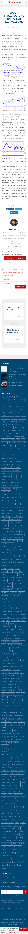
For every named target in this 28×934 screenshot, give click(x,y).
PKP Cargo (10, 739)
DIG (10, 537)
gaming (4, 580)
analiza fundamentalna (15, 455)
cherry (4, 510)
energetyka (5, 559)
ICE (13, 617)
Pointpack (15, 743)
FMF (10, 571)
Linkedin (14, 212)
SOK (20, 791)
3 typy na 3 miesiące (18, 436)
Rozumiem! (23, 929)
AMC (18, 449)
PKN (3, 736)
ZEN (21, 862)
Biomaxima (5, 482)
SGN (18, 782)
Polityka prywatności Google (7, 272)
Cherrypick (12, 510)
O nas (15, 908)
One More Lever (12, 712)
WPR (24, 856)
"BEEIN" (10, 406)
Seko (3, 779)
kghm (3, 638)
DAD (13, 528)
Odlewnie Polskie (7, 709)
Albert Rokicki (13, 26)
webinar (21, 844)
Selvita (22, 779)
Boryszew (21, 495)
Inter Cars (12, 623)
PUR (8, 755)
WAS (8, 844)
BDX (19, 476)
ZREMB (4, 868)
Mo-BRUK (5, 681)
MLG (19, 675)
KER (8, 635)
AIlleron (12, 446)
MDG (13, 663)
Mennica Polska (6, 669)
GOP (20, 586)
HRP (3, 617)
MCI (3, 663)
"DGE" (21, 409)
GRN (18, 596)
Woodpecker (11, 856)
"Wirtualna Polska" (7, 433)
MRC (19, 690)
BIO (9, 479)
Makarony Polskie (7, 657)
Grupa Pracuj (18, 605)
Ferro (17, 568)
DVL (20, 547)
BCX (14, 476)
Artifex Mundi (6, 467)
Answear (4, 461)
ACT (23, 440)
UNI (15, 831)
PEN (11, 727)
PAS (3, 721)
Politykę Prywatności (12, 899)
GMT (15, 586)
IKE (3, 620)
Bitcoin (11, 485)
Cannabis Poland (14, 501)
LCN (17, 648)
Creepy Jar (19, 522)
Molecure (18, 681)
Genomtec (12, 580)
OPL (21, 712)
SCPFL (4, 776)
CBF (3, 507)
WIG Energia (17, 847)
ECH (3, 553)
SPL (10, 795)
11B (3, 436)
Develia (4, 537)
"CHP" (9, 409)
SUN (8, 810)
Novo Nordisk (17, 703)
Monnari (10, 684)
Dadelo (19, 528)
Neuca (4, 697)
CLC (8, 513)
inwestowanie (6, 626)
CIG (3, 513)
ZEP (10, 865)
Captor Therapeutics (8, 504)
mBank (12, 660)
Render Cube (6, 764)
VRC (3, 844)
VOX (15, 840)
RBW (23, 761)
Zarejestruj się (20, 258)
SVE (11, 813)
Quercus (9, 761)
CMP (3, 516)
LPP (10, 651)
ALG (24, 446)
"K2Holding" (5, 418)
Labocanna (5, 648)
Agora (19, 443)
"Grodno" (10, 412)
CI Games (20, 510)
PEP (21, 727)
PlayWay (18, 739)
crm (16, 525)
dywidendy (14, 550)
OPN (3, 715)
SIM (10, 785)
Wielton (4, 847)
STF (17, 807)
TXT (18, 828)
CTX (21, 525)
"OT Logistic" (11, 421)
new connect (12, 697)
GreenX (12, 596)
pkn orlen (10, 736)
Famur (4, 568)
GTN (8, 608)
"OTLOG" (20, 421)
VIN (14, 837)
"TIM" (3, 430)
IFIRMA (23, 617)
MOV (16, 687)
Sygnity (4, 816)
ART (18, 464)
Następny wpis (14, 323)
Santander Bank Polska (17, 770)
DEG (10, 534)
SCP (22, 773)
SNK (10, 791)
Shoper (4, 785)
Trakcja (4, 828)
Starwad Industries (7, 807)
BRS (8, 498)
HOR (16, 614)
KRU (9, 645)
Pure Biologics (16, 755)
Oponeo (10, 715)
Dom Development (7, 544)
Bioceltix (14, 479)
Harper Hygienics (7, 611)
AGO (14, 443)
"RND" (10, 427)
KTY (19, 645)
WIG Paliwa (17, 850)
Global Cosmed (6, 586)
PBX (3, 724)
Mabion (10, 654)
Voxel (20, 840)
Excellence (17, 565)
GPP (3, 589)
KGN (9, 638)
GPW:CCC (13, 593)
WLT (3, 856)
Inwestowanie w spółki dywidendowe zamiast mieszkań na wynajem (15, 383)
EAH (21, 550)
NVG (3, 706)
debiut (22, 531)
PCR (22, 724)
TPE (20, 825)
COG (14, 516)
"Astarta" (11, 403)
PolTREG (4, 752)
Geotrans (20, 580)
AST (14, 467)
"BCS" (3, 406)
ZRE (20, 865)
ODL (20, 706)
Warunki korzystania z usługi (18, 272)
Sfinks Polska (5, 782)
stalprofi (4, 804)
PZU (3, 758)
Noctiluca (18, 700)
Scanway (4, 773)
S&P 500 (4, 767)
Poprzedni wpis (14, 301)
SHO (23, 782)
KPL (22, 642)
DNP (14, 541)
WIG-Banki (5, 853)
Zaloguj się (10, 258)
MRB (14, 690)
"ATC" (18, 403)
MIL (22, 672)
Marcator (4, 660)
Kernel (14, 635)
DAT (3, 531)
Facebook (10, 209)
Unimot (4, 834)
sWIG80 (16, 813)
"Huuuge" (5, 415)
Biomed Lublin (15, 482)
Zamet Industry (6, 862)
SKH (11, 788)
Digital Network (18, 537)
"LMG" (4, 421)
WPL (18, 856)
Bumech (4, 501)
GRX (3, 608)
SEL (9, 779)
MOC (11, 681)
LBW (12, 648)
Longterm (8, 918)
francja (4, 574)
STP (21, 807)
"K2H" (23, 415)
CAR (18, 504)
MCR (8, 663)
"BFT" (3, 409)
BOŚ (3, 498)
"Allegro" (18, 397)
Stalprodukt (20, 801)
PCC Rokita (10, 724)
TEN (19, 819)
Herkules (4, 614)
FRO (10, 574)
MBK (18, 660)
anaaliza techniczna (13, 452)
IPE (13, 626)
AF (9, 443)
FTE (15, 574)
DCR (16, 531)
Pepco (4, 730)
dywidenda (5, 550)
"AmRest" (4, 400)
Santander (5, 770)
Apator (12, 461)
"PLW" (4, 427)
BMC (14, 489)
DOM (20, 541)
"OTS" (3, 424)
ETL (9, 562)
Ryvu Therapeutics (17, 764)
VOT (3, 840)
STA (23, 798)
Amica (4, 452)
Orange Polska (19, 715)
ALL (3, 449)
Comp (12, 522)
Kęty (19, 635)
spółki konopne (18, 795)
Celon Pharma (20, 507)
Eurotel (4, 565)
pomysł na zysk (14, 752)
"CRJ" (15, 409)
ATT (10, 470)
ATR (18, 467)
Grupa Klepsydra (7, 605)
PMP (3, 743)
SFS (13, 782)
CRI (11, 525)
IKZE (8, 620)
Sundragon (15, 810)
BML (19, 489)
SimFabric (16, 785)
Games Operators (16, 577)
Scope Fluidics (14, 773)
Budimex (22, 498)
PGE (10, 730)
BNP (8, 492)
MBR (23, 660)
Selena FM (15, 779)
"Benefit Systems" (20, 406)
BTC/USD (14, 498)
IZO (3, 629)
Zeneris (4, 865)
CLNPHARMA (20, 513)
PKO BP (23, 736)
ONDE (4, 712)
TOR (3, 825)
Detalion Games (18, 534)
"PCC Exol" (11, 424)
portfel (23, 752)
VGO (22, 834)
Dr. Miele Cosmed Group (9, 547)
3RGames (5, 440)
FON (15, 571)
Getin (3, 583)
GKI (15, 583)
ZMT (15, 865)
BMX (3, 492)
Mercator (16, 669)
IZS (3, 632)
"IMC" (17, 415)
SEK (20, 776)
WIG (10, 847)
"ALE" (12, 397)
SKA (23, 785)
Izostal (20, 629)
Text (17, 822)
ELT (12, 556)
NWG (14, 706)
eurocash (21, 562)
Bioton (4, 485)
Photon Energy (6, 733)
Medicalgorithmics (7, 666)
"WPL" (17, 433)
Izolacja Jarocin (11, 629)
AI (24, 443)
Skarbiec (4, 788)
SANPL (17, 767)
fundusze (21, 574)
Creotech (4, 525)
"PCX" (18, 424)
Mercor (4, 672)
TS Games (12, 828)
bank (3, 473)
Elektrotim (5, 556)
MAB (3, 654)
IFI (17, 617)
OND (21, 709)
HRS (8, 617)
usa (10, 834)
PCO (17, 724)
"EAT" (3, 412)
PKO (17, 736)
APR (8, 464)
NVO (9, 706)
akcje (18, 446)
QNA (8, 758)
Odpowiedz (20, 286)
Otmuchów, (11, 718)
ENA (17, 556)
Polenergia (5, 746)
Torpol (9, 825)
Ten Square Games (7, 822)
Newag (20, 697)
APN (3, 464)
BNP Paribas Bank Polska (9, 495)
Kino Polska (16, 638)
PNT (9, 743)
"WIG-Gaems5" (12, 430)
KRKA (3, 645)
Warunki (10, 908)
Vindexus (20, 837)
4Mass (12, 440)
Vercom (16, 834)
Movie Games (6, 690)
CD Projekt (10, 507)
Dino (3, 541)
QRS (3, 761)
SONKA (4, 795)
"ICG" (11, 415)
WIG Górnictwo (6, 850)
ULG (23, 828)
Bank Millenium (12, 473)
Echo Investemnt (12, 553)
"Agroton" (5, 397)
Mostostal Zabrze (7, 687)
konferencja (15, 642)
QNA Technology (17, 758)
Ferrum (4, 571)
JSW (3, 635)
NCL (18, 694)
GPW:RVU (5, 596)
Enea (22, 556)
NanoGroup (10, 694)
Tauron (13, 819)
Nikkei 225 (5, 700)
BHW (3, 479)
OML (15, 709)
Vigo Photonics (6, 837)
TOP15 (22, 822)
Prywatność (4, 908)
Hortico (23, 614)
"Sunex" (17, 427)
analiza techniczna (7, 458)
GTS (14, 608)
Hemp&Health (19, 611)
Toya (15, 825)
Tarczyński (5, 819)
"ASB (22, 400)
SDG (15, 776)
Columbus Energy (16, 519)
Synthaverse (12, 816)
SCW (9, 776)
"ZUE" (23, 433)
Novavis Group (6, 703)
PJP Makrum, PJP (18, 733)
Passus (9, 721)
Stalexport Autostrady (8, 801)
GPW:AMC (10, 589)
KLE (24, 638)
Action (4, 443)
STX (3, 810)
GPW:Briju (5, 593)
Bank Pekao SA (6, 476)
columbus (5, 519)
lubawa (16, 651)
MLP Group (5, 678)
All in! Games (10, 449)
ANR (16, 458)
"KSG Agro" (22, 418)
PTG (3, 755)
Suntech (4, 813)
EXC (10, 565)
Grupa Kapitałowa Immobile (10, 602)
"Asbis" (4, 403)
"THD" (23, 427)
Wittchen (19, 853)
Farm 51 (11, 568)
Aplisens (19, 461)
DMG (9, 541)
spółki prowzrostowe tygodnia (10, 798)
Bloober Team (6, 489)
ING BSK (4, 623)
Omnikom (15, 919)
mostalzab (18, 684)
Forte (20, 571)
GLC (20, 583)
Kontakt (20, 908)
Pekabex (4, 727)
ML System (12, 675)
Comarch (4, 522)
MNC (17, 678)
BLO (16, 485)
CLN (13, 513)
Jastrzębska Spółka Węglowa (14, 632)
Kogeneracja (5, 642)
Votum (9, 840)
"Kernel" (14, 418)
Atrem (4, 470)
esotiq (4, 562)
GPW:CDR (21, 593)
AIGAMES (4, 446)
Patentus (21, 721)
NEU (23, 694)
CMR (9, 516)
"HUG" (18, 412)
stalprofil (12, 804)
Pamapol (19, 718)
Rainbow (17, 761)
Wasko (14, 844)
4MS (18, 440)
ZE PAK (15, 862)
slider (16, 788)
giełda (9, 583)
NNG (12, 700)
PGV (15, 730)
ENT (12, 559)
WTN (3, 859)
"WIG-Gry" (21, 430)
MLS (12, 678)
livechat (4, 651)
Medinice (17, 666)
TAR (20, 816)
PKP (3, 739)
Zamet (14, 859)
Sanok (11, 767)
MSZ (3, 694)
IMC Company (16, 620)
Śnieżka (4, 791)
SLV (22, 788)
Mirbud (4, 675)
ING (23, 620)
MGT (10, 672)
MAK (16, 654)
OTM (3, 718)
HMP (11, 614)
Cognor (20, 516)
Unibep (21, 831)
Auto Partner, (17, 470)
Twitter (18, 209)
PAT (15, 721)
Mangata (17, 657)
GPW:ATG (18, 589)
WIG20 (12, 853)
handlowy (20, 608)
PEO (16, 727)
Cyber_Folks (5, 528)
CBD (23, 504)
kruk (14, 645)
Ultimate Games (6, 831)
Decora (4, 534)
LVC (22, 651)
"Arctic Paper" (14, 400)
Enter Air (18, 559)
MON (3, 684)
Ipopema (19, 626)
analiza (4, 455)
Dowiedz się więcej (14, 932)
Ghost (4, 921)
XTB (9, 859)
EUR (14, 562)
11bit (8, 436)
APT (13, 464)
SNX (15, 791)
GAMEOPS (5, 577)
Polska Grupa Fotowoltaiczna (10, 749)
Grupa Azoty (5, 599)
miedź (16, 672)
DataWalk (10, 531)
